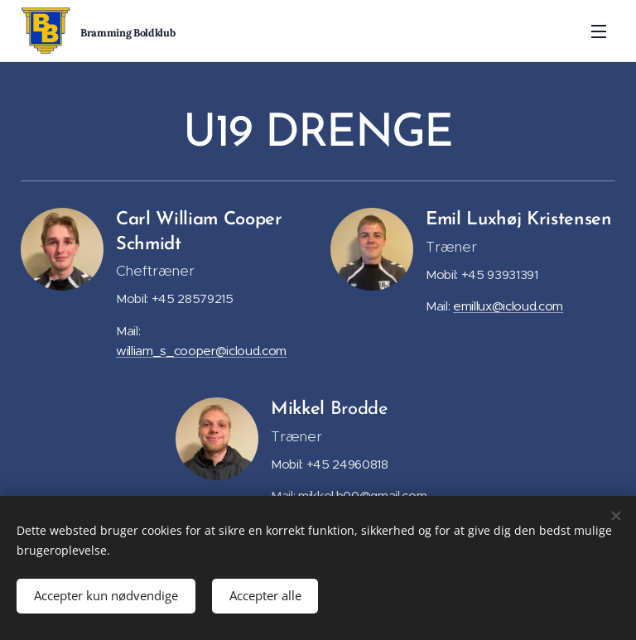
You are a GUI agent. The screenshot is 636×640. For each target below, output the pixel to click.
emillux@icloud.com (508, 306)
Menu (598, 31)
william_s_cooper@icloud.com (201, 350)
